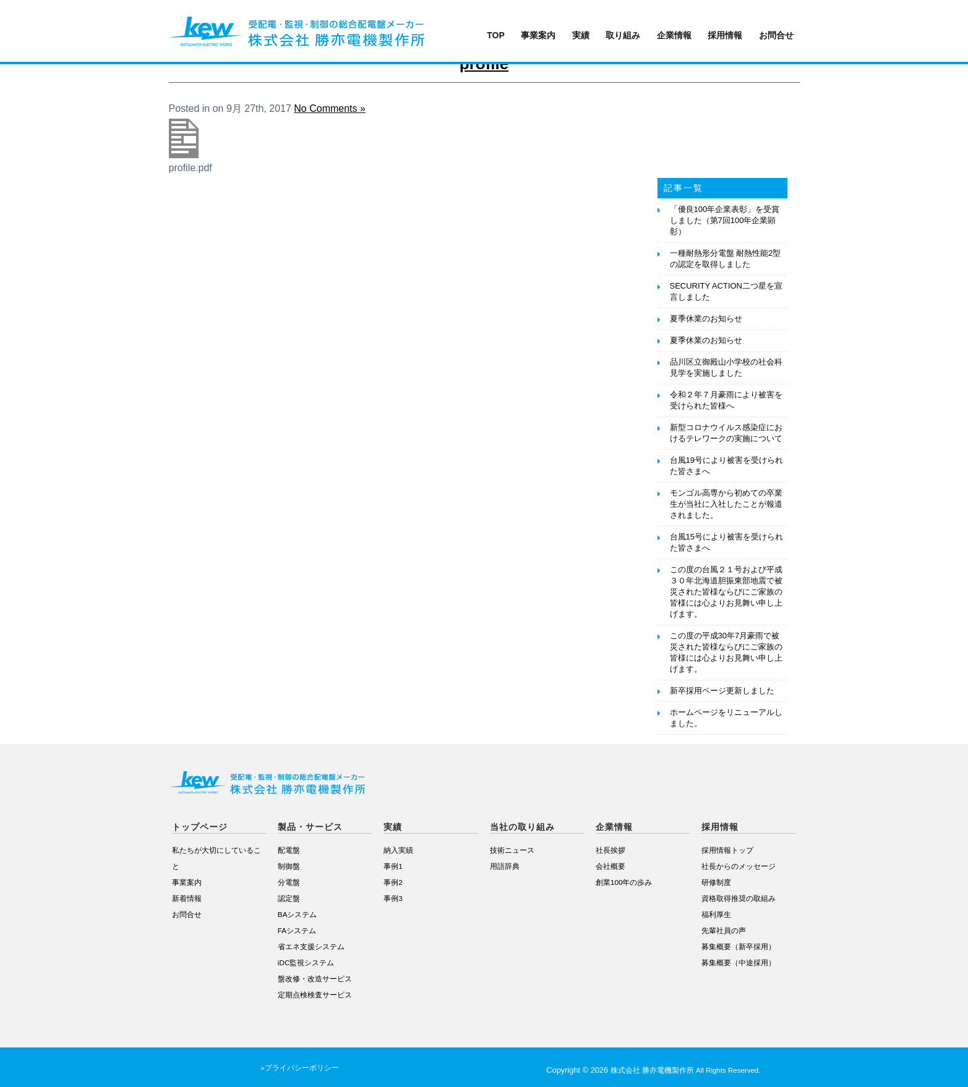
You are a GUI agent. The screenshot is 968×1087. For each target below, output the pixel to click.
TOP (496, 35)
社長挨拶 (610, 850)
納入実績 (398, 850)
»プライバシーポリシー (299, 1068)
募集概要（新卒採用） (738, 946)
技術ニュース (512, 850)
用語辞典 (505, 866)
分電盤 (289, 882)
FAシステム (297, 930)
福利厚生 (716, 914)
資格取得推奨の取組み (738, 898)
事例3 (393, 898)
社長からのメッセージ (738, 866)
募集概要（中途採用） (738, 962)
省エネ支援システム (311, 946)
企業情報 (674, 35)
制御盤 (289, 866)
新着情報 (187, 898)
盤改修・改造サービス (315, 979)
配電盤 (289, 850)
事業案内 (538, 35)
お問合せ (776, 35)
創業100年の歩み (624, 882)
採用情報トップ (727, 850)
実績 (580, 35)
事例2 (393, 882)
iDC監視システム (306, 962)
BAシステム (297, 914)
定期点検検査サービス (315, 995)
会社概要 (610, 866)
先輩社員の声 (723, 930)
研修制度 (716, 882)
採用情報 (725, 35)
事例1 (393, 866)
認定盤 (289, 898)
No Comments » (330, 108)
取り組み (623, 35)
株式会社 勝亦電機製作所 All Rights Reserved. (685, 1070)
